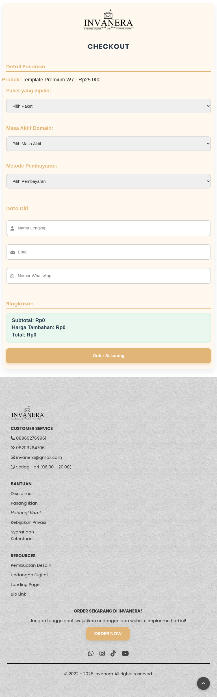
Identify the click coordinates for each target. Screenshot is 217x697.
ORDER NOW (108, 633)
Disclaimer (22, 493)
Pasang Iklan (24, 503)
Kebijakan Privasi (28, 522)
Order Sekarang (109, 355)
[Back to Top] (203, 683)
